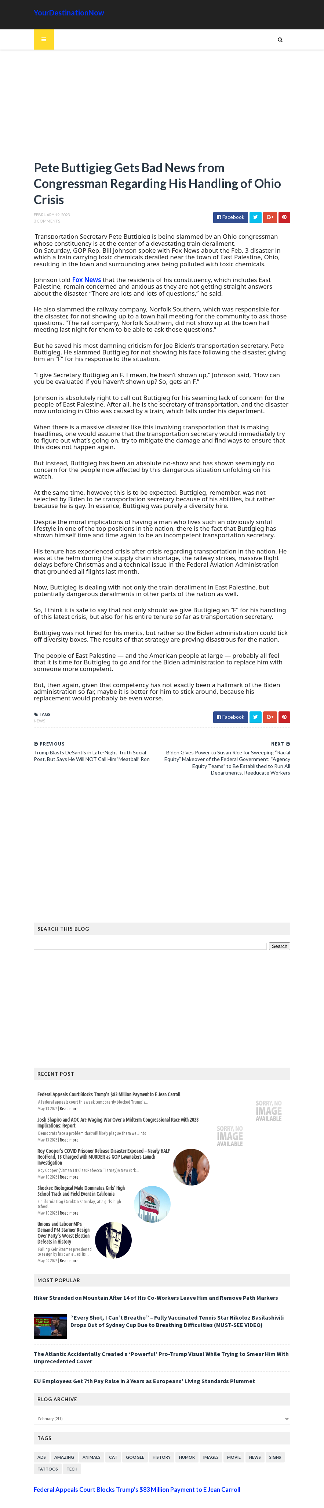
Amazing (55, 1436)
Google (126, 1436)
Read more (60, 1104)
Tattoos (39, 1448)
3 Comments (38, 223)
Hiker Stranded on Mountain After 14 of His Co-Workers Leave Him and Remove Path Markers (147, 1277)
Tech (63, 1448)
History (153, 1436)
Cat (104, 1436)
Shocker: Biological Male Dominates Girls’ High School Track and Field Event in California (79, 1181)
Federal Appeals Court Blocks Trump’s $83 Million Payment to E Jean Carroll (100, 1090)
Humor (178, 1436)
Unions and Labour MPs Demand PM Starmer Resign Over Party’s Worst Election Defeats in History (63, 1215)
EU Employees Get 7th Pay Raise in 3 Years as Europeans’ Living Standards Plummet (135, 1360)
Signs (266, 1436)
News (30, 716)
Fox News (77, 282)
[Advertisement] (162, 108)
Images (202, 1436)
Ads (33, 1436)
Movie (225, 1436)
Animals (83, 1436)
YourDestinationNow (60, 12)
